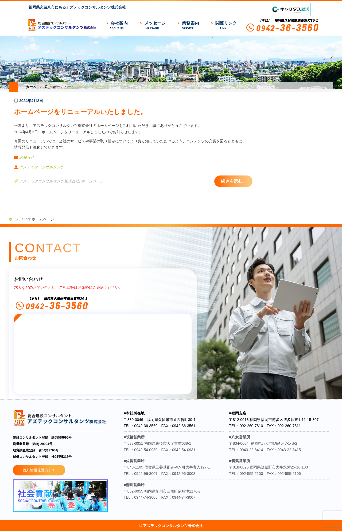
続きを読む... (233, 181)
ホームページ (92, 181)
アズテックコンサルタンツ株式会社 (49, 181)
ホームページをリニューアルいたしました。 (80, 111)
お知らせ (26, 157)
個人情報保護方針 (37, 470)
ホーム (30, 87)
